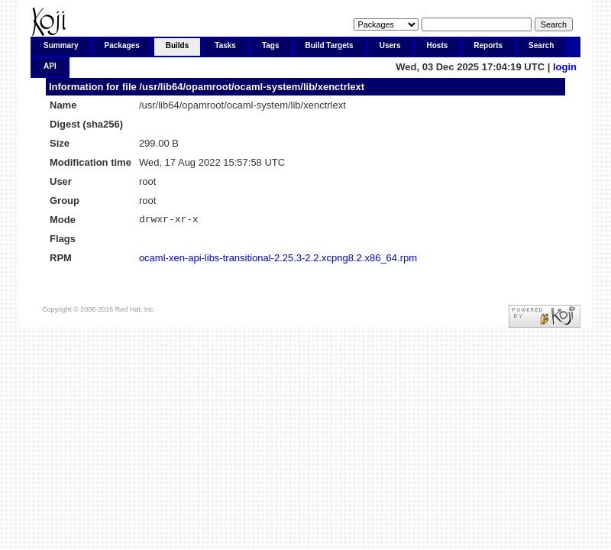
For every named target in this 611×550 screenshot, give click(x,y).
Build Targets (330, 45)
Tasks (225, 45)
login (565, 67)
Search (541, 45)
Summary (61, 45)
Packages (122, 45)
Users (390, 45)
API (50, 66)
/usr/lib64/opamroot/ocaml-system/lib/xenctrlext (251, 86)
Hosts (437, 45)
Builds (177, 45)
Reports (488, 45)
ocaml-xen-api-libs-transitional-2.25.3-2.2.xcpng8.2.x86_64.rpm (278, 260)
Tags (271, 45)
